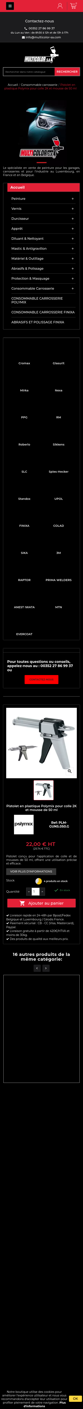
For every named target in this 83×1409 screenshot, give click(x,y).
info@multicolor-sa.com (43, 37)
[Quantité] (36, 892)
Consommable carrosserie (32, 288)
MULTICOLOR (10, 6)
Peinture (18, 199)
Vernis (16, 209)
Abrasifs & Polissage (27, 268)
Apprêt (17, 229)
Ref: (55, 823)
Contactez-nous (41, 679)
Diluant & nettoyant (27, 239)
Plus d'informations (45, 1404)
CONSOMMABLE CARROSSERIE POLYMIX (37, 300)
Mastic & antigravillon (29, 249)
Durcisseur (20, 219)
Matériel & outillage (27, 258)
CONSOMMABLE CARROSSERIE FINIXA (43, 312)
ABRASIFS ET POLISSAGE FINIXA (37, 322)
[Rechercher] (29, 72)
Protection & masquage (30, 278)
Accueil (17, 187)
